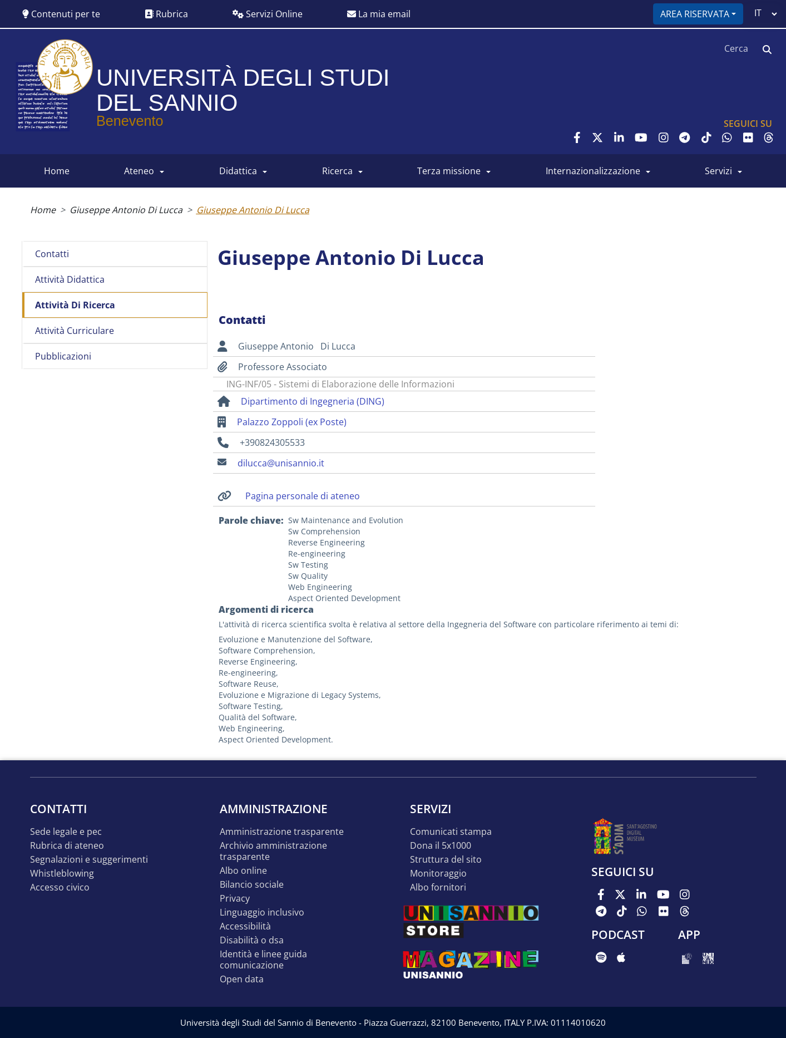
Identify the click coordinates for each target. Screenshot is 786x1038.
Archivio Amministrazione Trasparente (273, 851)
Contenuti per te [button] (61, 14)
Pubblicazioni (63, 356)
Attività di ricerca (75, 305)
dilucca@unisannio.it (281, 463)
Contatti (52, 254)
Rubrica (166, 14)
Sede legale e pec (66, 832)
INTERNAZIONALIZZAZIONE (593, 171)
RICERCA (337, 171)
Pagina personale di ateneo (302, 495)
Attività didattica (70, 279)
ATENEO (139, 171)
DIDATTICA (238, 171)
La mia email (379, 14)
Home (43, 210)
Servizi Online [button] (268, 14)
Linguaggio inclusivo (262, 912)
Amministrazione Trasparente (282, 832)
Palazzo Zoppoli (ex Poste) (292, 421)
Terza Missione (449, 171)
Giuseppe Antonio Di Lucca (126, 210)
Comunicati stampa (451, 832)
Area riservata (694, 14)
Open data (242, 979)
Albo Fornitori (438, 887)
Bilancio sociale (252, 885)
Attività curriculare (74, 330)
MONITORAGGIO (438, 873)
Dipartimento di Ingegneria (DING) (312, 401)
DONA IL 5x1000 (440, 846)
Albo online (243, 871)
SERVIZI (718, 171)
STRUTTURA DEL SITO (446, 859)
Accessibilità (245, 926)
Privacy (235, 898)
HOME (57, 171)
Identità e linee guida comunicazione (263, 959)
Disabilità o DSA (252, 940)
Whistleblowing (62, 873)
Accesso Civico (60, 887)
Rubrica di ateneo (67, 846)
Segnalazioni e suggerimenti (89, 859)
